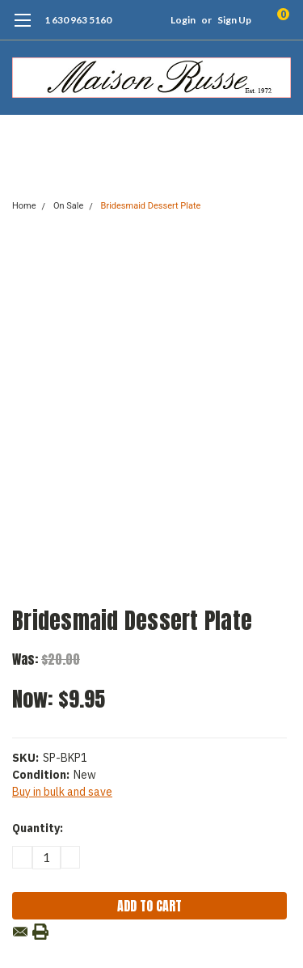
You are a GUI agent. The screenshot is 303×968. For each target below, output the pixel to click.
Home (24, 206)
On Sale (68, 206)
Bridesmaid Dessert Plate (151, 206)
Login (183, 20)
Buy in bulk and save (62, 791)
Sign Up (234, 20)
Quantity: (37, 828)
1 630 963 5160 (78, 20)
